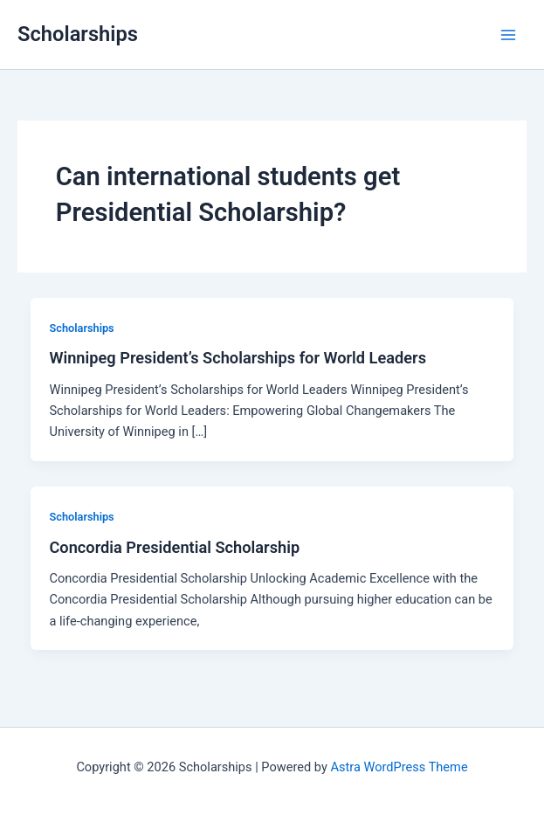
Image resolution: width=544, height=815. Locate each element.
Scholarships (77, 34)
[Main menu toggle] (508, 35)
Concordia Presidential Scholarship (174, 547)
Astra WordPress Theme (398, 767)
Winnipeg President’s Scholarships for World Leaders (237, 358)
